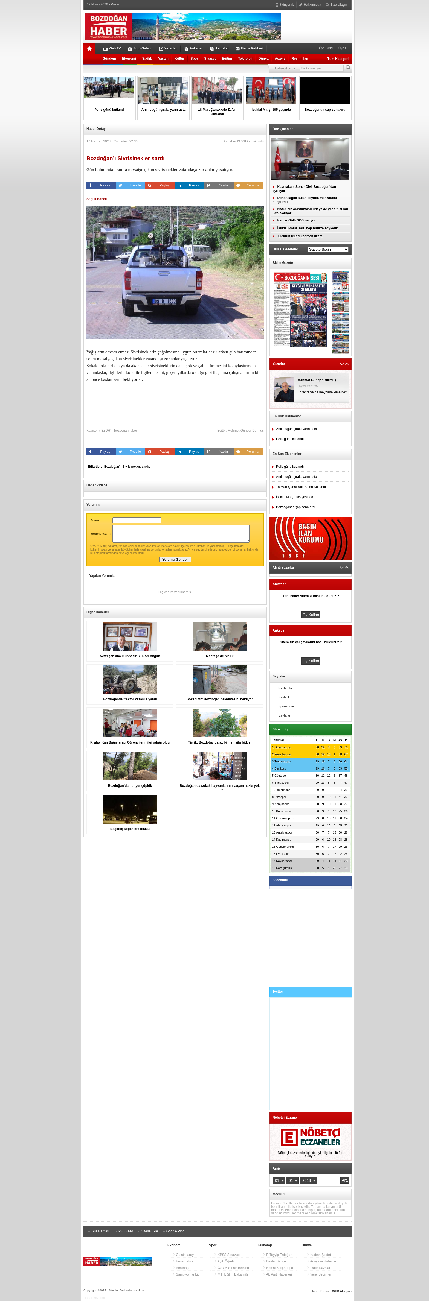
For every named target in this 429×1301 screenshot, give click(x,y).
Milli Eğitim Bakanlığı (231, 1274)
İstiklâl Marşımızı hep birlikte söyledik (305, 228)
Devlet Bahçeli (275, 1261)
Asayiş (280, 58)
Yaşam (163, 58)
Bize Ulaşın (336, 5)
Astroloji (219, 48)
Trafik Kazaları (319, 1268)
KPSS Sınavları (227, 1255)
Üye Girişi (326, 48)
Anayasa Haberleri (322, 1261)
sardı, (146, 467)
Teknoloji (245, 58)
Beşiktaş (180, 1268)
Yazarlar (168, 48)
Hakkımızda (310, 5)
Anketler (193, 48)
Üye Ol (342, 48)
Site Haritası (98, 1231)
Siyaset (210, 58)
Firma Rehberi (249, 48)
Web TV (112, 48)
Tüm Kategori (338, 59)
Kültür (179, 58)
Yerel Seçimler (319, 1274)
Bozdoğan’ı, (113, 467)
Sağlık (147, 58)
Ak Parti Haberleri (277, 1274)
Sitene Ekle (147, 1231)
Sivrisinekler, (132, 467)
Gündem (109, 58)
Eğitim (227, 58)
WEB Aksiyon (342, 1291)
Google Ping (172, 1231)
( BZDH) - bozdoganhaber (118, 430)
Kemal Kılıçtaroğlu (278, 1268)
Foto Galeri (139, 48)
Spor (194, 58)
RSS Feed (123, 1231)
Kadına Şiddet (319, 1255)
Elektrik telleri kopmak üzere (298, 236)
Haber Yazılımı (94, 1298)
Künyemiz (284, 5)
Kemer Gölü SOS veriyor (294, 220)
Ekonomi (129, 58)
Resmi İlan (300, 58)
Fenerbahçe (182, 1261)
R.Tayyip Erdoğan (277, 1255)
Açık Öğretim (225, 1261)
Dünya (264, 58)
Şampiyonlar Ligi (186, 1274)
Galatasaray (183, 1255)
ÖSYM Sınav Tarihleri (231, 1268)
